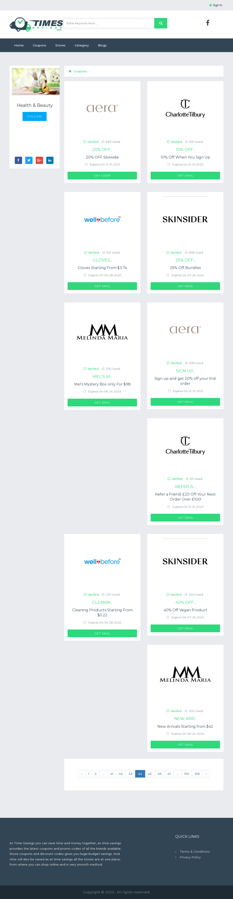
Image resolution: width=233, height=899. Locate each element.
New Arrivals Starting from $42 (185, 726)
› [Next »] (205, 774)
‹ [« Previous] (81, 774)
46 (159, 774)
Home (19, 45)
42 (121, 774)
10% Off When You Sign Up (185, 157)
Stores (60, 45)
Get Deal (185, 175)
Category (82, 45)
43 (130, 774)
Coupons (39, 45)
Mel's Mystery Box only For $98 (102, 384)
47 (169, 774)
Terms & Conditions (195, 851)
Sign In (216, 5)
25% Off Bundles (185, 268)
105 (186, 774)
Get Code (102, 175)
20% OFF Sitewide (102, 157)
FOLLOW (35, 116)
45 (150, 774)
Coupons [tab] (78, 71)
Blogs (102, 45)
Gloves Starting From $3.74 (102, 268)
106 (197, 774)
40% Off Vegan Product (185, 610)
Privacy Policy (190, 857)
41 (111, 774)
